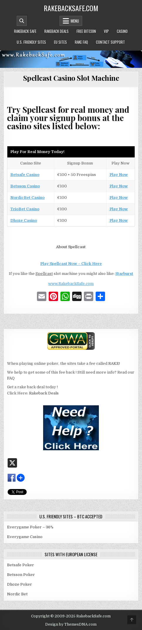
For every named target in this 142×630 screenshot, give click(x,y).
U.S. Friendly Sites (31, 42)
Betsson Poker (21, 574)
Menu (75, 21)
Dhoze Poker (19, 584)
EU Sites (60, 42)
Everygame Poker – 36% (30, 527)
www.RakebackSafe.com (71, 283)
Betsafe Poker (20, 565)
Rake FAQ (81, 42)
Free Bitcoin (86, 31)
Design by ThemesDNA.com (71, 624)
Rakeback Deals (56, 31)
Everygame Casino (25, 537)
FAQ (11, 378)
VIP (106, 31)
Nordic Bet (17, 594)
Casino (122, 31)
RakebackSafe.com (71, 8)
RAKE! (114, 363)
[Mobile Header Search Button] (22, 21)
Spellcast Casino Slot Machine (71, 78)
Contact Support (110, 42)
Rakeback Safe (25, 31)
